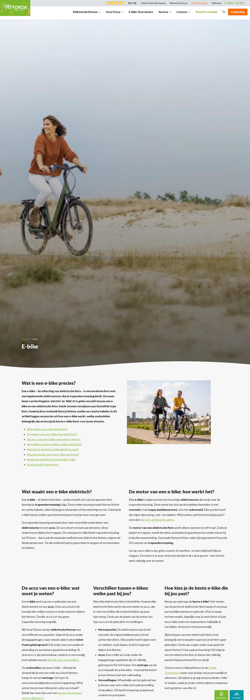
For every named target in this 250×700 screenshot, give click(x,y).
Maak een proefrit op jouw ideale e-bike (51, 459)
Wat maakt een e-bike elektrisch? (47, 429)
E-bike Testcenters (141, 13)
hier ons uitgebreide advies (157, 519)
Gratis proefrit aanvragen (43, 464)
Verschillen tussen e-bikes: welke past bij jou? (54, 444)
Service (163, 13)
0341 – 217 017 (232, 3)
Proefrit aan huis (206, 13)
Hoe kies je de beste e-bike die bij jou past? (53, 449)
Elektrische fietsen (85, 13)
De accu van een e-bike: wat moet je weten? (53, 439)
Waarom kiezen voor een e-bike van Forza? (53, 454)
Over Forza (113, 13)
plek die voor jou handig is (63, 660)
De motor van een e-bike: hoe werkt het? (52, 434)
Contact (181, 13)
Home (24, 339)
